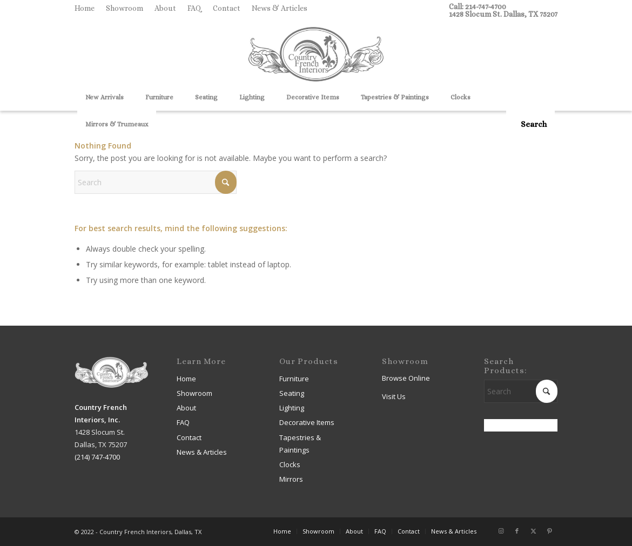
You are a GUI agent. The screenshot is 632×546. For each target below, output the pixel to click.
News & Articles (279, 8)
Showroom (124, 8)
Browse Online (406, 378)
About (165, 8)
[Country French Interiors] (316, 55)
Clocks (289, 464)
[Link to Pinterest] (549, 531)
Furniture (294, 378)
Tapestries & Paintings (300, 444)
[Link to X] (533, 531)
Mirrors (291, 479)
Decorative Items (306, 422)
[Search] (530, 124)
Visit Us (394, 396)
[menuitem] (87, 8)
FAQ (194, 8)
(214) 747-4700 (97, 457)
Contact (226, 8)
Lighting (291, 408)
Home (85, 8)
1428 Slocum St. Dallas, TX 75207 (503, 14)
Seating (291, 393)
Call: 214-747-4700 (477, 6)
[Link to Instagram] (501, 531)
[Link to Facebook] (517, 531)
